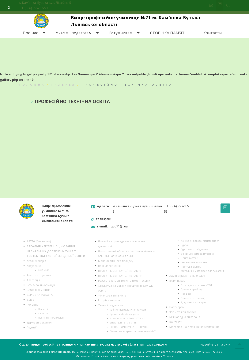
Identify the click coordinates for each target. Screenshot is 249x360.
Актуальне (34, 266)
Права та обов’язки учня (124, 314)
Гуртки (185, 245)
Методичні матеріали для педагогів (202, 271)
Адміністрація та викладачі (187, 275)
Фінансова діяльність (112, 295)
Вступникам (121, 33)
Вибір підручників (39, 290)
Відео (30, 299)
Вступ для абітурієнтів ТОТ (196, 285)
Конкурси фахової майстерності (200, 240)
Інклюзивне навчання (194, 262)
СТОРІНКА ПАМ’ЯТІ (168, 33)
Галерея (63, 84)
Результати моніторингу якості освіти (124, 280)
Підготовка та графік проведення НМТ (133, 331)
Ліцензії (32, 327)
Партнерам (176, 307)
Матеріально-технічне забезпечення (194, 327)
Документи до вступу (193, 302)
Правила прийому (191, 289)
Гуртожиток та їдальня (194, 249)
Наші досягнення (109, 266)
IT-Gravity (223, 344)
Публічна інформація (51, 317)
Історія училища (109, 300)
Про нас (30, 33)
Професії (186, 293)
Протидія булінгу (191, 266)
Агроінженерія (36, 261)
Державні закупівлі (39, 322)
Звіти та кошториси (182, 312)
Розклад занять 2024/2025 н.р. (128, 318)
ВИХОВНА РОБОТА (40, 294)
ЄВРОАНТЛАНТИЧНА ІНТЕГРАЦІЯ (129, 327)
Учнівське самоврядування (197, 253)
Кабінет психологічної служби (128, 309)
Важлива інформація (41, 285)
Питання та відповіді (193, 298)
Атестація (33, 280)
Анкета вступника (39, 275)
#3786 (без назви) (39, 241)
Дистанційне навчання (123, 322)
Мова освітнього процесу (115, 261)
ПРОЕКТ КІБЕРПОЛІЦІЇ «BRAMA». (120, 271)
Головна (32, 84)
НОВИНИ (43, 270)
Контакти (212, 33)
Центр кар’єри (189, 258)
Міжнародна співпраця (184, 317)
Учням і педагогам (74, 33)
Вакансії (43, 309)
